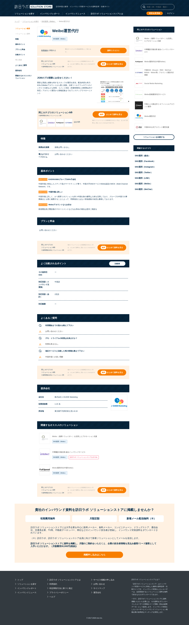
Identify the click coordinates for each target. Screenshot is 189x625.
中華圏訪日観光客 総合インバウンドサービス (68, 452)
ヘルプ (52, 597)
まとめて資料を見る (115, 64)
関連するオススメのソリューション (23, 77)
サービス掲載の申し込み (103, 580)
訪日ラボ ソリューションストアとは (107, 14)
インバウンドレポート (50, 14)
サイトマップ (99, 588)
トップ (20, 580)
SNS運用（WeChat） (144, 189)
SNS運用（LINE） (143, 178)
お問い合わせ (99, 584)
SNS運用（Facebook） (145, 161)
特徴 (17, 39)
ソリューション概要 (22, 29)
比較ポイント (20, 55)
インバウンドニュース (75, 14)
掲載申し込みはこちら (94, 555)
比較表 (116, 264)
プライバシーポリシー (59, 592)
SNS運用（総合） (142, 156)
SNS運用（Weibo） (60, 441)
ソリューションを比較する (154, 137)
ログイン (171, 13)
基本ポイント (20, 44)
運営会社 (97, 592)
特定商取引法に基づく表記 (60, 588)
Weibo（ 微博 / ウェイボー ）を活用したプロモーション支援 (74, 436)
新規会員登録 (155, 13)
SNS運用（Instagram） (145, 167)
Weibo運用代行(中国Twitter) (62, 468)
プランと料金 (20, 49)
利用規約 (44, 50)
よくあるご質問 (21, 65)
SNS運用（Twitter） (144, 172)
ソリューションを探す (24, 14)
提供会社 (18, 70)
